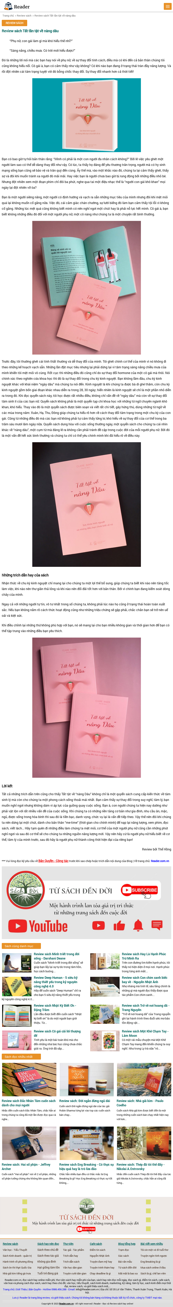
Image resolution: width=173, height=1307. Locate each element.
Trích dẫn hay (70, 1255)
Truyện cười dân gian (74, 1273)
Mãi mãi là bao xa (128, 1273)
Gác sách (123, 1255)
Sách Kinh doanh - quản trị (17, 1255)
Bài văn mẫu (125, 1261)
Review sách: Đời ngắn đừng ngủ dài (84, 1101)
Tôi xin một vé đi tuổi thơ (154, 1250)
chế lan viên (159, 1273)
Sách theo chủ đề (47, 1250)
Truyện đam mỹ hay (101, 1261)
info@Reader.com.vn (87, 1289)
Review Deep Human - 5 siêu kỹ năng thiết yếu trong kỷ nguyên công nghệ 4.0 (55, 981)
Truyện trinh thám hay (102, 1267)
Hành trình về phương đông (18, 1261)
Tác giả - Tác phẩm (73, 1250)
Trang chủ (8, 15)
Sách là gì (146, 1273)
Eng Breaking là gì (150, 1261)
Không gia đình (46, 1261)
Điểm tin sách (97, 1250)
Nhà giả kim (9, 1273)
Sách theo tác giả (48, 1255)
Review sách (24, 15)
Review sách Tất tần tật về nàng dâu (55, 15)
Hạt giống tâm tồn (48, 1267)
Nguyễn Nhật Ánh (99, 1255)
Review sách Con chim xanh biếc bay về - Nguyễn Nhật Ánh (144, 979)
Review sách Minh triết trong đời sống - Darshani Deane (56, 956)
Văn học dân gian (72, 1267)
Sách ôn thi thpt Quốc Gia (17, 1267)
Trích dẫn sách (71, 1261)
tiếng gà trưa (23, 1273)
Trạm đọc (123, 1250)
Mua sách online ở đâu (153, 1267)
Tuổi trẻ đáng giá (47, 1273)
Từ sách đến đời (127, 1267)
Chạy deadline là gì (100, 1273)
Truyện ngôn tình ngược (154, 1255)
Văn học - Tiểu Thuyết (15, 1250)
